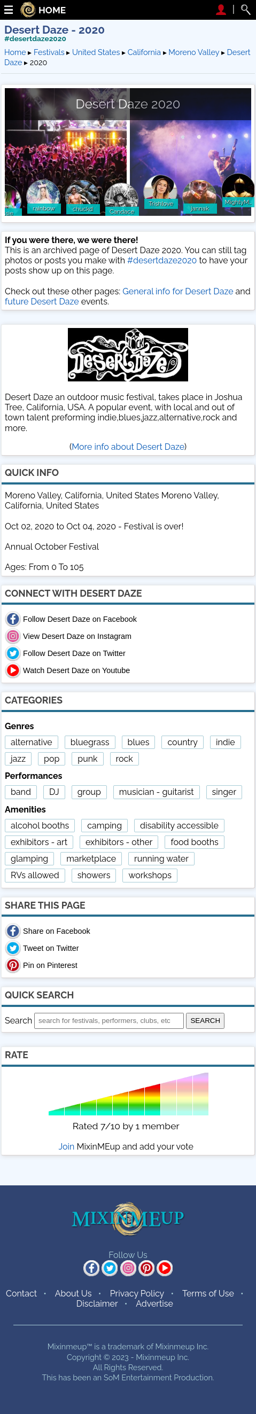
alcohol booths (40, 826)
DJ (54, 792)
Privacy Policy (137, 1293)
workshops (150, 875)
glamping (29, 859)
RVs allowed (35, 875)
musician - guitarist (156, 792)
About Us (73, 1293)
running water (161, 859)
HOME (52, 10)
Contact (21, 1293)
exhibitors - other (119, 842)
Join (67, 1147)
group (89, 792)
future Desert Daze (42, 301)
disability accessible (179, 826)
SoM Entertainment (138, 1377)
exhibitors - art (39, 842)
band (21, 792)
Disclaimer (97, 1304)
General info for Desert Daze (177, 291)
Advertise (154, 1304)
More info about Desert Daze (128, 447)
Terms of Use (208, 1293)
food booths (194, 842)
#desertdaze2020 (35, 38)
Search (18, 1020)
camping (104, 826)
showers (94, 875)
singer (224, 792)
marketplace (91, 859)
